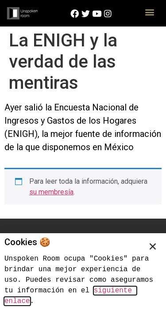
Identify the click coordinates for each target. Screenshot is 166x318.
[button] (149, 11)
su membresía (51, 192)
